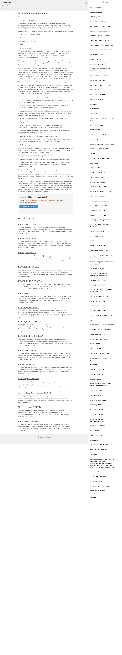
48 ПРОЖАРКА (94, 241)
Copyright (93, 497)
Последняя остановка (28, 421)
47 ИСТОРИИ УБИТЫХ (97, 236)
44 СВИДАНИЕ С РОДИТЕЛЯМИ (100, 220)
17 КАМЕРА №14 (95, 90)
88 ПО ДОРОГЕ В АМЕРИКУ (99, 445)
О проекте (41, 437)
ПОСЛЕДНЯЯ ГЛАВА (28, 267)
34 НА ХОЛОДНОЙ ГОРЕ (97, 172)
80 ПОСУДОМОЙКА (96, 405)
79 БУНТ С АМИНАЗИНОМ (98, 400)
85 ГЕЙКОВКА (94, 430)
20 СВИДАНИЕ (94, 104)
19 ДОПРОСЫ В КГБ (96, 99)
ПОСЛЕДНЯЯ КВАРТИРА (30, 322)
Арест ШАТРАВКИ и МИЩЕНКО (100, 486)
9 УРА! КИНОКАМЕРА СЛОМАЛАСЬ (101, 50)
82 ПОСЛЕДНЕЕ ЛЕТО (97, 414)
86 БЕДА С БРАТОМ (96, 435)
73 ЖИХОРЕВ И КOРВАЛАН (98, 369)
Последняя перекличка (28, 224)
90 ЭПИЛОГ (93, 454)
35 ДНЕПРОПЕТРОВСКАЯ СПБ (99, 177)
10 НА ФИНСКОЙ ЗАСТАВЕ (98, 54)
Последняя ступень (27, 253)
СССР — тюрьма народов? (98, 476)
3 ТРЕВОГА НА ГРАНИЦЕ (98, 21)
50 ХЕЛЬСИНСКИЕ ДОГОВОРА (99, 250)
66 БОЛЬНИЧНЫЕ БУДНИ (98, 334)
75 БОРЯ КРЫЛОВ (95, 379)
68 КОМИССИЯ (95, 344)
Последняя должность (28, 238)
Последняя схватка (27, 350)
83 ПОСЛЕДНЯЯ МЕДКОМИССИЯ (35, 393)
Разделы (48, 437)
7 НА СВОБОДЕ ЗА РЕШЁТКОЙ (100, 40)
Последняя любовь (27, 364)
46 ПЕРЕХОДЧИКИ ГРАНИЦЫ (99, 231)
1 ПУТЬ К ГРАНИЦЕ (96, 12)
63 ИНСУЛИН (94, 320)
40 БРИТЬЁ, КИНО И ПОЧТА (99, 201)
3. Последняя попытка (28, 378)
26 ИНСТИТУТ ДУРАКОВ (98, 134)
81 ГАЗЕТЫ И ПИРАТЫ (97, 409)
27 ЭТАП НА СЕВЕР (96, 139)
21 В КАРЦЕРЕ (94, 109)
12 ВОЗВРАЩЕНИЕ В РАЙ (98, 64)
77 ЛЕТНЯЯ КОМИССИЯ (97, 390)
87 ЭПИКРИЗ (94, 440)
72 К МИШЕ (94, 365)
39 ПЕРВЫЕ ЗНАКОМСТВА (98, 196)
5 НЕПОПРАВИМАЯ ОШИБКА (99, 31)
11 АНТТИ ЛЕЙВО (95, 59)
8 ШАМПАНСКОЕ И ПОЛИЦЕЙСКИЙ (101, 45)
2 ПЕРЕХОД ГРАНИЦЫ (97, 17)
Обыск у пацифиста (96, 481)
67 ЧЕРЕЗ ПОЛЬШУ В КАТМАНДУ (100, 339)
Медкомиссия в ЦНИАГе (29, 407)
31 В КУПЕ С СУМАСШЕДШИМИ (100, 158)
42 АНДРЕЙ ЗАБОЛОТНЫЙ (98, 210)
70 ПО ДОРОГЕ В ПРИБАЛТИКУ (100, 353)
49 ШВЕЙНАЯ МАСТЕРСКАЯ (99, 245)
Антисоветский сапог (96, 472)
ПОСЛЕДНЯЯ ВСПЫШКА (30, 336)
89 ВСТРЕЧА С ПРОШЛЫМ (98, 449)
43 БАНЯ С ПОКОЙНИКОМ (98, 215)
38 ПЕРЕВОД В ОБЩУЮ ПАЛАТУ (100, 191)
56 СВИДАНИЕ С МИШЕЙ (98, 285)
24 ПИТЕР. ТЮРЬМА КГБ (97, 125)
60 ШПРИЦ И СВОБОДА (97, 306)
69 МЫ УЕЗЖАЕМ (95, 348)
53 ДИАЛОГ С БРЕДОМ (97, 268)
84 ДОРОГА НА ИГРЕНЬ (97, 426)
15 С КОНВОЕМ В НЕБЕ (97, 80)
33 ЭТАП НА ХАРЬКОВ (97, 168)
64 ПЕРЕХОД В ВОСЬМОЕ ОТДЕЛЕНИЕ (102, 325)
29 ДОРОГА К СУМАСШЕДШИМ (100, 149)
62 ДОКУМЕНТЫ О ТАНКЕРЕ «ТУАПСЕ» (102, 315)
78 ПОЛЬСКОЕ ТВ (95, 395)
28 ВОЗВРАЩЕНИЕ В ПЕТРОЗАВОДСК (102, 144)
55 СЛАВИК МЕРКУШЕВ (98, 280)
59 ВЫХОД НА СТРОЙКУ (98, 301)
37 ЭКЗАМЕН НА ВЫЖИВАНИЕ (100, 187)
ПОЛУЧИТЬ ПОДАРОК (28, 206)
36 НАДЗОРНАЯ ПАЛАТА (98, 182)
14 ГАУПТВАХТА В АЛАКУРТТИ (100, 75)
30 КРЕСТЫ (93, 153)
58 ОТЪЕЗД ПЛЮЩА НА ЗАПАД (100, 296)
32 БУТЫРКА (94, 163)
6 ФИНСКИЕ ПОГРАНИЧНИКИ (99, 35)
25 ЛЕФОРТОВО (95, 130)
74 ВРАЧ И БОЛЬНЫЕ (96, 374)
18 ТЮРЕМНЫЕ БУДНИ (97, 94)
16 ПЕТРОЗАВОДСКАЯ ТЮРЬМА (100, 85)
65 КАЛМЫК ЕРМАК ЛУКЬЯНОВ (100, 329)
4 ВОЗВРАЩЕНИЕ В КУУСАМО (100, 26)
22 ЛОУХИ (93, 113)
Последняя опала (26, 293)
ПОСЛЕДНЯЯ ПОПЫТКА (30, 281)
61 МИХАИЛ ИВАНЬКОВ (98, 310)
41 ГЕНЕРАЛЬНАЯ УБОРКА (98, 205)
